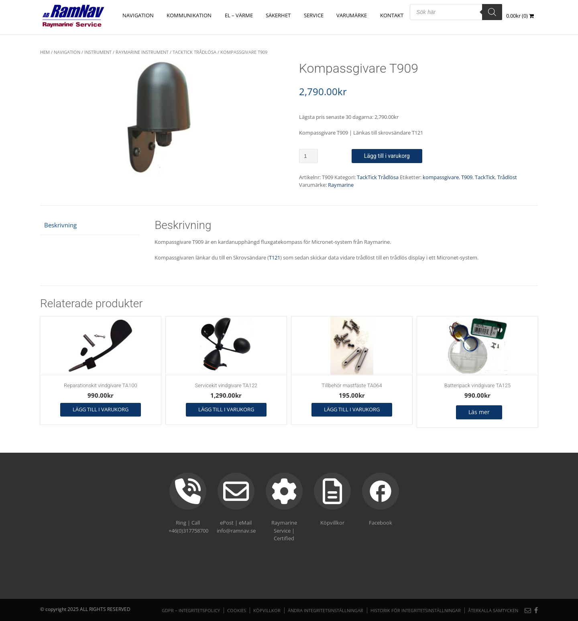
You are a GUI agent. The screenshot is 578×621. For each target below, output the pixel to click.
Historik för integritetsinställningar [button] (415, 610)
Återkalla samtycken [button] (493, 610)
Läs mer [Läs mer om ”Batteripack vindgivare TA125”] (479, 412)
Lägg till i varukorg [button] (100, 409)
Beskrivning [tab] (60, 225)
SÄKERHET (279, 15)
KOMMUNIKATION (190, 15)
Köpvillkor (267, 610)
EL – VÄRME (240, 15)
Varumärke (352, 15)
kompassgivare (441, 177)
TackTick (485, 177)
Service (314, 15)
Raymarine (341, 184)
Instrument (98, 52)
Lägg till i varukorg (387, 156)
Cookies (236, 610)
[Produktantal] (308, 156)
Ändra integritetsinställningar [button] (325, 610)
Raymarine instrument (142, 52)
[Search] (492, 12)
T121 (274, 257)
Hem (45, 52)
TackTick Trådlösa (194, 52)
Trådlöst (507, 177)
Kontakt (391, 15)
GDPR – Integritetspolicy (191, 610)
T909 (466, 177)
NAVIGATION (139, 15)
